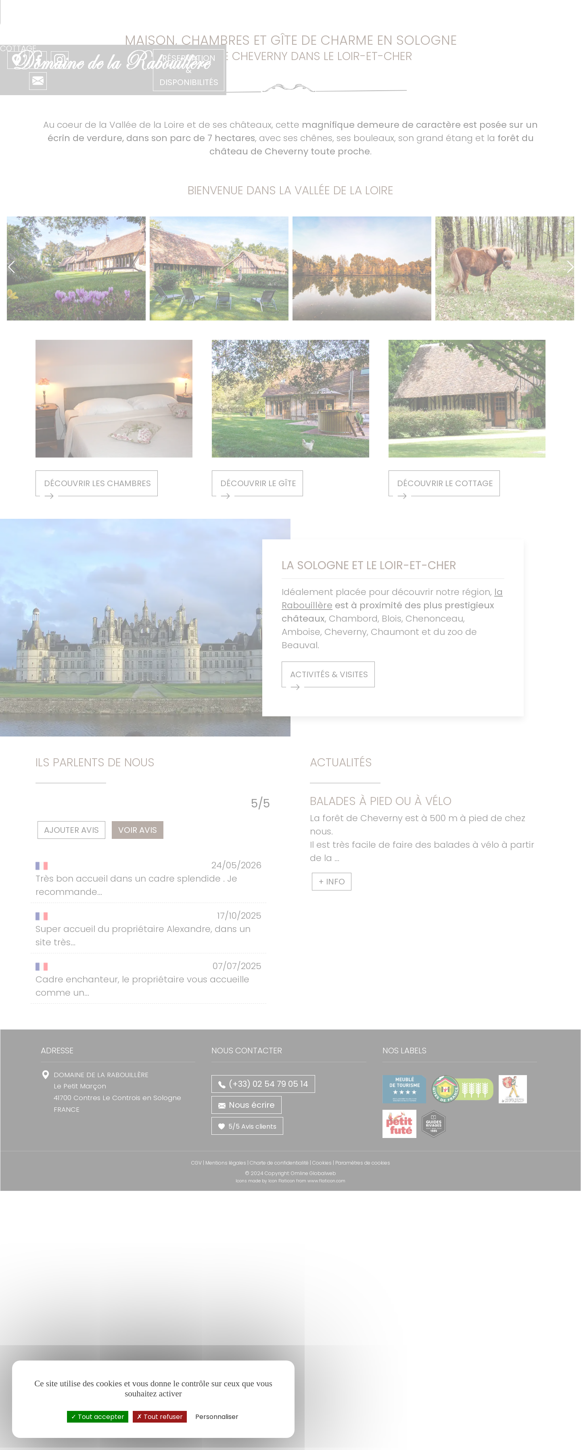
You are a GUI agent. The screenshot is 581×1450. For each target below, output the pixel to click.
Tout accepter (97, 1416)
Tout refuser (160, 1416)
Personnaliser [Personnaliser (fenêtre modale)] (216, 1416)
